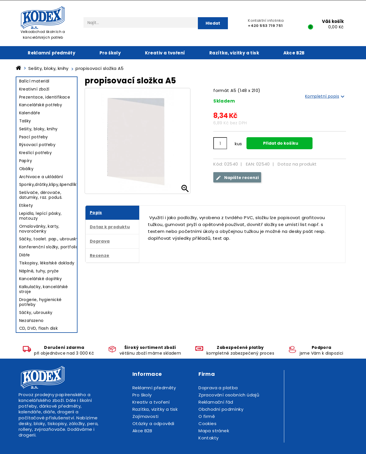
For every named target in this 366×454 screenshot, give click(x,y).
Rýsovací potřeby (37, 145)
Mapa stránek (213, 431)
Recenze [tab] (100, 255)
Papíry (25, 161)
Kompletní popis (325, 96)
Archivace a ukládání (41, 177)
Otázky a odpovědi (153, 423)
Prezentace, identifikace (44, 97)
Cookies (207, 423)
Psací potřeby (33, 137)
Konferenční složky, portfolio (49, 247)
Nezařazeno (31, 320)
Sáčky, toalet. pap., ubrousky (49, 239)
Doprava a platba (218, 388)
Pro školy (110, 53)
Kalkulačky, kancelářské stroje (43, 289)
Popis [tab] (96, 212)
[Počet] (220, 143)
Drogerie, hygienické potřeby (40, 302)
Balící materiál (34, 81)
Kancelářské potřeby (40, 105)
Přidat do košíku (280, 143)
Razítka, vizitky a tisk (234, 53)
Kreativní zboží (34, 89)
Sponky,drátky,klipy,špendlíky (49, 184)
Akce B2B (294, 53)
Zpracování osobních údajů (228, 395)
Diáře (24, 255)
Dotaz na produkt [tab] (297, 164)
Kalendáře (29, 113)
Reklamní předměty (51, 53)
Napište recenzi (237, 178)
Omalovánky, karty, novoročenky (39, 228)
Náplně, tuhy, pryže (39, 271)
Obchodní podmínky (220, 409)
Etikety (26, 205)
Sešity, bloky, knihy (38, 129)
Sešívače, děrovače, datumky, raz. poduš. (41, 195)
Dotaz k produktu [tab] (110, 227)
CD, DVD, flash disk (38, 328)
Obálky (26, 169)
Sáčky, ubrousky (36, 312)
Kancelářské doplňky (40, 279)
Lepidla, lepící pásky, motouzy (40, 216)
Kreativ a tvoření (165, 53)
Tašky (25, 121)
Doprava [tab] (100, 241)
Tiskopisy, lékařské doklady (47, 263)
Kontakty (208, 438)
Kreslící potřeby (35, 153)
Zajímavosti (145, 416)
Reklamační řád (215, 402)
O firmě (206, 416)
